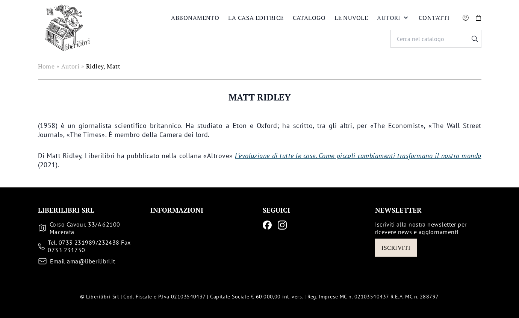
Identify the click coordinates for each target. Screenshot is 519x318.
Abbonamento (195, 18)
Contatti (434, 18)
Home (46, 66)
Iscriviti (396, 247)
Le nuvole (351, 18)
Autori (393, 17)
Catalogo (309, 18)
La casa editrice (255, 18)
